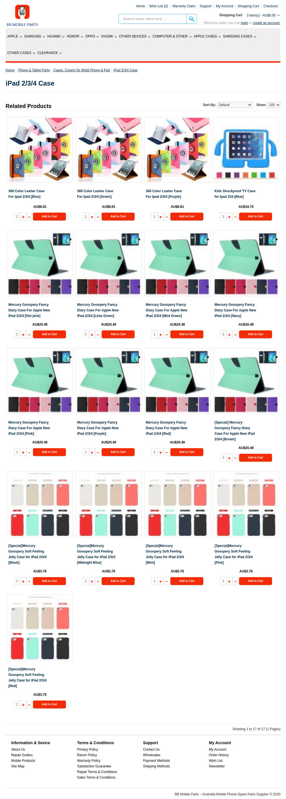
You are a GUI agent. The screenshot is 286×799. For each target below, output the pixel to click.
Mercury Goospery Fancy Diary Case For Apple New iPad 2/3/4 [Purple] (98, 428)
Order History (219, 755)
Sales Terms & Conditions (96, 777)
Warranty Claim (183, 6)
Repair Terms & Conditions (97, 772)
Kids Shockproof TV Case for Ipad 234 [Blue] (235, 194)
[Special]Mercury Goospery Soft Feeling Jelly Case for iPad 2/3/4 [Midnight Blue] (96, 554)
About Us (18, 749)
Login (244, 23)
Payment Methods (156, 761)
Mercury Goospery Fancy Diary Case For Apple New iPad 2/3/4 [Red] (166, 428)
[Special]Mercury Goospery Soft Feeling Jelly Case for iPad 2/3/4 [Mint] (165, 554)
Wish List (216, 761)
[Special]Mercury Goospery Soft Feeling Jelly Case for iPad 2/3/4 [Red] (27, 677)
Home (140, 6)
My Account (217, 749)
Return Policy (87, 755)
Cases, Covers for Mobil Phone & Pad (81, 70)
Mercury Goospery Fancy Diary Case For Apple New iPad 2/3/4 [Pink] (29, 428)
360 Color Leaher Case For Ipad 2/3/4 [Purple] (164, 194)
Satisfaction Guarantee (94, 766)
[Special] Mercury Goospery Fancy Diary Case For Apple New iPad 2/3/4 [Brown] (234, 430)
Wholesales (151, 755)
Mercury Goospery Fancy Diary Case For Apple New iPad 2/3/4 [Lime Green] (98, 310)
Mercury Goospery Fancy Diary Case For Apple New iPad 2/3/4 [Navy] (235, 310)
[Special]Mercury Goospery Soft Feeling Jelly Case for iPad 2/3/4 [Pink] (233, 554)
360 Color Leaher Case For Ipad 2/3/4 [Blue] (26, 194)
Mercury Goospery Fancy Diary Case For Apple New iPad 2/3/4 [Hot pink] (29, 310)
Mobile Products (23, 761)
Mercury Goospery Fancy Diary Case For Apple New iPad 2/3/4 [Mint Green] (166, 310)
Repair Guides (22, 755)
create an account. (266, 23)
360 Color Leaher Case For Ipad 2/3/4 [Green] (95, 194)
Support (205, 6)
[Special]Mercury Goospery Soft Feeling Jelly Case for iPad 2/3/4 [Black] (27, 554)
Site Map (17, 766)
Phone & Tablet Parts (34, 70)
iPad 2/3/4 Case (125, 70)
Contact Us (151, 749)
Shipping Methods (156, 766)
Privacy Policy (87, 749)
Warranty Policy (89, 761)
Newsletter (217, 766)
